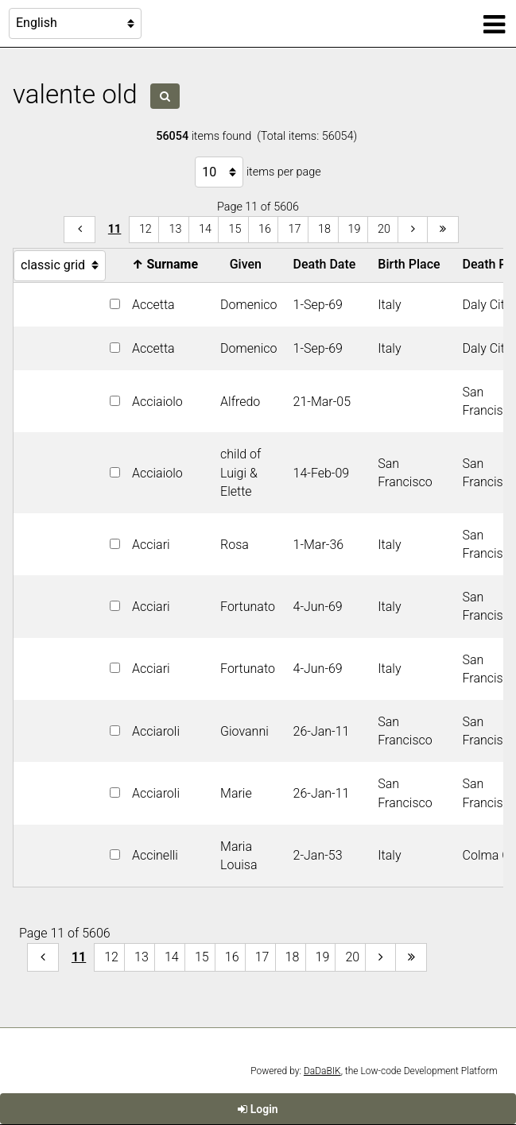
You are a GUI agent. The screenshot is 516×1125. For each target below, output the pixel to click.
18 (324, 229)
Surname (168, 264)
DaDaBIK (322, 1071)
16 (264, 229)
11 (115, 229)
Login (257, 1109)
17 (294, 229)
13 (175, 229)
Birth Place (412, 264)
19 (354, 229)
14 (205, 229)
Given (249, 264)
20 (384, 229)
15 (234, 229)
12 (145, 229)
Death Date (328, 264)
